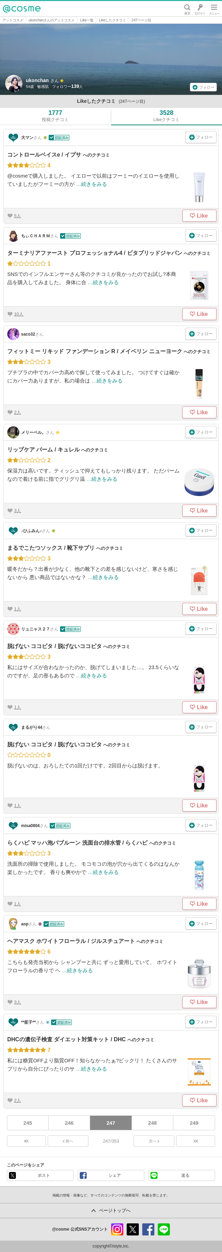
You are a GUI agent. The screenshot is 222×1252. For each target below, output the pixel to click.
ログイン (200, 8)
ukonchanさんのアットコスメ (52, 20)
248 (152, 1123)
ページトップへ (115, 1210)
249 (194, 1123)
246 (69, 1123)
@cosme (22, 8)
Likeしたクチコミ (112, 20)
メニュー (214, 8)
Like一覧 (86, 20)
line (164, 1229)
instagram (117, 1229)
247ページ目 (141, 20)
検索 (187, 8)
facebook (148, 1229)
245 (27, 1123)
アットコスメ (12, 20)
